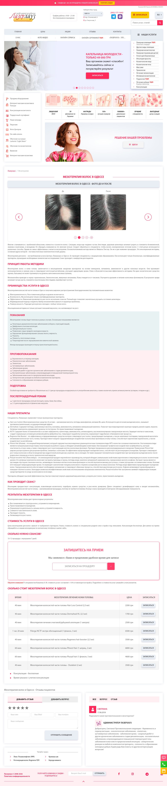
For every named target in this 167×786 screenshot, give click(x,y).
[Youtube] (162, 774)
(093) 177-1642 (117, 13)
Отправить (99, 773)
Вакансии (11, 151)
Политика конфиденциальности (17, 776)
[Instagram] (132, 774)
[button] (74, 88)
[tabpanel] (83, 211)
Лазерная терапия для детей (147, 53)
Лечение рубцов (144, 83)
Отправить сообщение (61, 735)
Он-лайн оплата (13, 134)
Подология (142, 79)
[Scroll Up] (83, 781)
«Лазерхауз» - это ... (117, 38)
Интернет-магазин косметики (19, 156)
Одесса (87, 13)
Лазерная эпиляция (145, 43)
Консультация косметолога (18, 111)
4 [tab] (86, 237)
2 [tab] (79, 237)
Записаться (140, 15)
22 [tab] (91, 237)
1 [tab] (75, 237)
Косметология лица (143, 62)
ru (158, 15)
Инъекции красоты (143, 59)
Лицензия (11, 125)
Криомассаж (53, 757)
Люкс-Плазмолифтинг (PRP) (24, 757)
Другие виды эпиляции (145, 47)
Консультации (141, 87)
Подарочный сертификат (17, 115)
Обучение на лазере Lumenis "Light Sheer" (15, 140)
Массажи (139, 67)
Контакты (117, 32)
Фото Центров (13, 130)
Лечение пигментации (145, 73)
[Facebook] (119, 774)
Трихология (140, 70)
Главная (18, 32)
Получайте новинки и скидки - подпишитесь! (51, 775)
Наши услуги (147, 35)
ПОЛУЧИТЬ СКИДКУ (107, 3)
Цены (43, 32)
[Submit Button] (160, 22)
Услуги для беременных (145, 56)
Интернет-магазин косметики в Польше (19, 105)
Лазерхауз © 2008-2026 (13, 774)
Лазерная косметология (145, 50)
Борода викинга (55, 760)
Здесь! (133, 145)
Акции (67, 32)
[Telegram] (147, 775)
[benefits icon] (53, 100)
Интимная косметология (145, 76)
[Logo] (24, 17)
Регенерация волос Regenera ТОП (26, 760)
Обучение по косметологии (18, 146)
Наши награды (13, 120)
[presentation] (26, 735)
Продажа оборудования (16, 99)
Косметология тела (143, 65)
